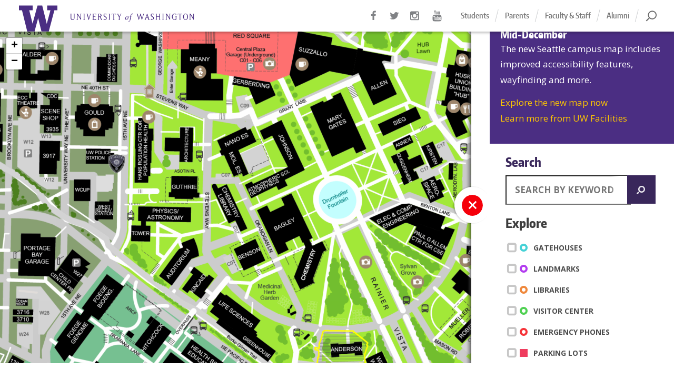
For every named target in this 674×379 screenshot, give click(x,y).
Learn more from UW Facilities (563, 118)
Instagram (416, 21)
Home (121, 18)
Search (523, 162)
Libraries (540, 289)
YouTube (437, 21)
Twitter (395, 21)
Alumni (618, 16)
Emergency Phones (560, 331)
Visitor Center (552, 310)
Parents (517, 16)
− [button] (14, 61)
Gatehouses (546, 247)
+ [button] (14, 46)
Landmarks (545, 268)
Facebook (374, 21)
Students (475, 16)
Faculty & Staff (568, 16)
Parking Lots (549, 352)
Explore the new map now (554, 102)
